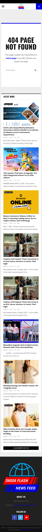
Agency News (8, 104)
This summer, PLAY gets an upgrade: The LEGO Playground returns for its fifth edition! (20, 175)
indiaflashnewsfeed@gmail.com (25, 505)
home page (11, 58)
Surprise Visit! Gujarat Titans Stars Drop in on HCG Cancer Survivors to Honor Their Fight (20, 261)
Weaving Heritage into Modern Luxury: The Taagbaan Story (20, 387)
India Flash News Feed (27, 530)
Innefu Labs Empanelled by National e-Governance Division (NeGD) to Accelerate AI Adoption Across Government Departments (20, 131)
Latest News (8, 96)
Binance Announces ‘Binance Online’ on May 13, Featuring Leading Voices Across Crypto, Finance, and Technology (19, 218)
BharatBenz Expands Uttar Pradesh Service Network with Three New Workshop (20, 346)
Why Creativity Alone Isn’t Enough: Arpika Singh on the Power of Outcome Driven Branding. (20, 431)
